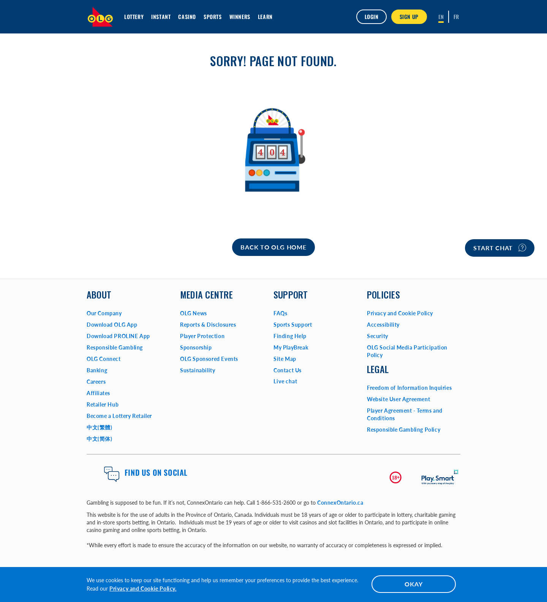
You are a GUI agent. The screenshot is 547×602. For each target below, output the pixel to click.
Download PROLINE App (118, 336)
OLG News (193, 313)
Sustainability (197, 370)
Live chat (285, 381)
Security (377, 336)
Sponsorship (196, 347)
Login (371, 17)
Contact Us (288, 370)
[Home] (273, 247)
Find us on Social (156, 472)
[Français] (456, 16)
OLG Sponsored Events (209, 359)
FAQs (280, 313)
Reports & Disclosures (208, 324)
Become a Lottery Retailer (119, 416)
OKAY (413, 584)
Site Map (285, 359)
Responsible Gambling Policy (403, 429)
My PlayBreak (291, 347)
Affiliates (98, 393)
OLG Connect (104, 359)
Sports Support (293, 324)
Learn (265, 17)
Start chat (499, 247)
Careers (96, 381)
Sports (213, 17)
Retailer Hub (103, 404)
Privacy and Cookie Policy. (143, 588)
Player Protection (202, 336)
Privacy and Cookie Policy (400, 313)
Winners (239, 17)
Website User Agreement (398, 399)
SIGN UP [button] (409, 17)
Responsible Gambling (115, 347)
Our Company (104, 313)
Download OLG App (112, 324)
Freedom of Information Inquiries (409, 387)
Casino (187, 17)
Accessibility (383, 324)
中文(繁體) (99, 427)
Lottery (134, 17)
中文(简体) (99, 438)
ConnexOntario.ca (340, 502)
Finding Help (290, 336)
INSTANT (161, 17)
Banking (97, 370)
